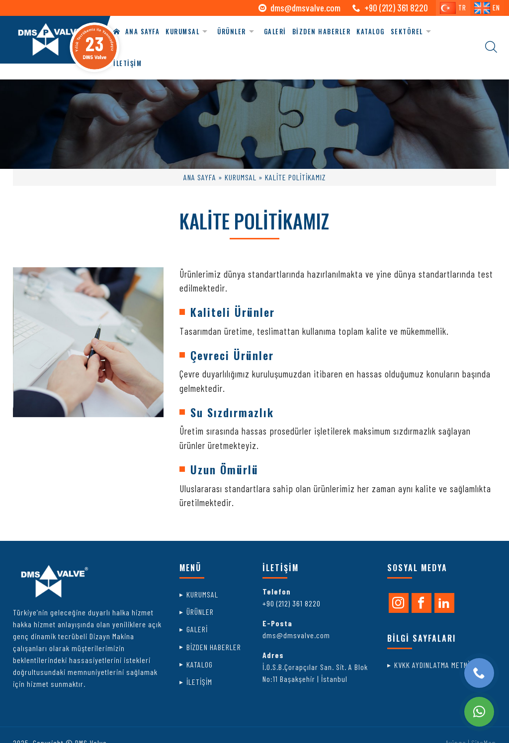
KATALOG (370, 31)
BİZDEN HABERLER (321, 31)
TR (453, 8)
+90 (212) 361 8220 (291, 603)
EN (487, 8)
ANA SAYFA (136, 31)
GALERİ (275, 31)
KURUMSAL (182, 31)
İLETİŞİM (127, 63)
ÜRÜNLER (231, 31)
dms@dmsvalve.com (305, 7)
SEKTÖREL (407, 31)
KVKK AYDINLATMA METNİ (432, 664)
